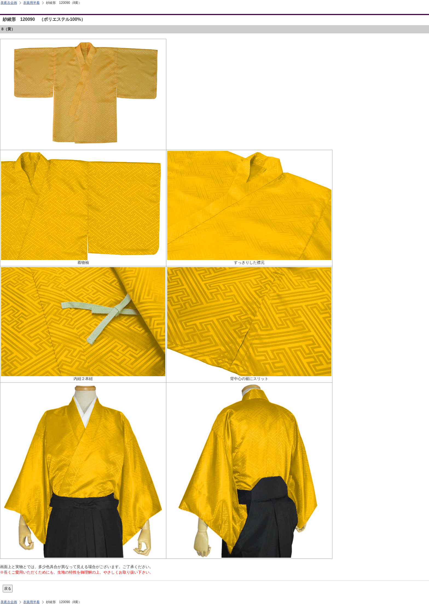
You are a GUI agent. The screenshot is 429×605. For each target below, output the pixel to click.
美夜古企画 (9, 3)
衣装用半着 (31, 3)
